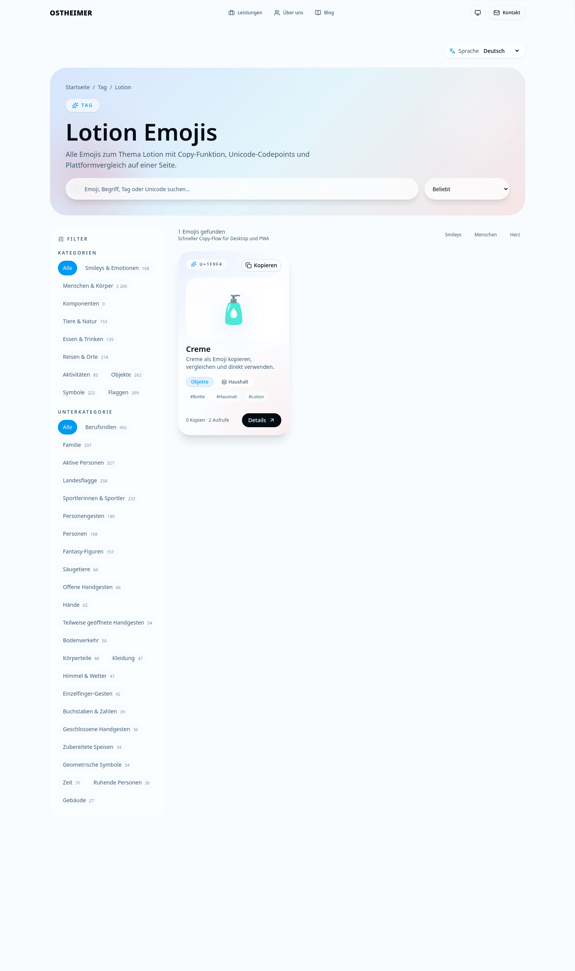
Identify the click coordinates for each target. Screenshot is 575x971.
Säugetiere (80, 569)
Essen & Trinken (88, 339)
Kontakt (507, 12)
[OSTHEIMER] (71, 12)
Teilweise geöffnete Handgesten (107, 622)
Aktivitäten (80, 374)
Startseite (78, 87)
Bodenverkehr (85, 640)
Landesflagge (85, 480)
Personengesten (89, 515)
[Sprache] (501, 51)
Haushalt (235, 382)
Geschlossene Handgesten (100, 729)
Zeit (71, 782)
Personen (80, 533)
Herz (515, 234)
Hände (75, 604)
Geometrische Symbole (96, 764)
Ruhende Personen (121, 782)
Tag (102, 87)
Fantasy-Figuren (88, 551)
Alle (67, 268)
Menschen (486, 234)
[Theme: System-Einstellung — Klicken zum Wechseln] (477, 12)
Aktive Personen (88, 462)
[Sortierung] (466, 189)
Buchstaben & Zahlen (94, 711)
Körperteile (81, 658)
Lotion (123, 87)
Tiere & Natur (85, 321)
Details (261, 420)
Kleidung (127, 658)
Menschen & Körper (95, 285)
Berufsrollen (106, 427)
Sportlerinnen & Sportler (99, 498)
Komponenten (84, 303)
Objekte (126, 374)
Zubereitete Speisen (92, 746)
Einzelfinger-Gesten (91, 693)
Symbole (79, 392)
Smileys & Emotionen (117, 268)
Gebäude (78, 800)
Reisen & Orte (85, 356)
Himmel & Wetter (89, 675)
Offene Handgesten (92, 587)
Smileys (453, 234)
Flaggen (123, 392)
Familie (77, 444)
